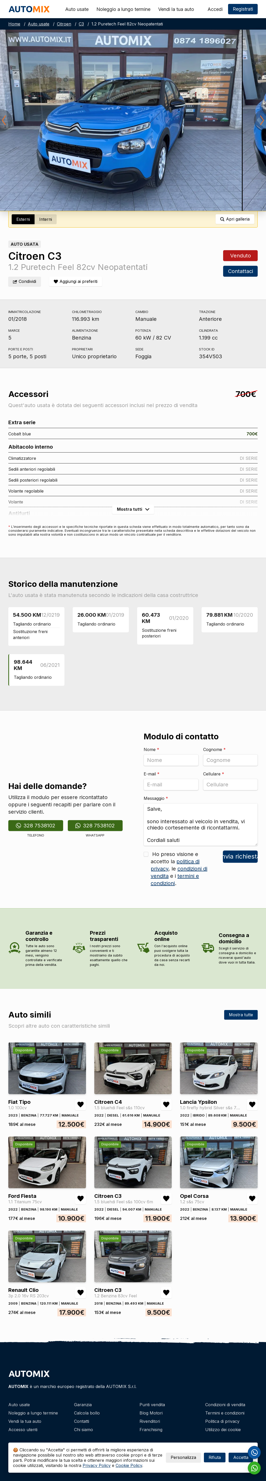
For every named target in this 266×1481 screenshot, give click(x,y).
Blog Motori (151, 1413)
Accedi (215, 9)
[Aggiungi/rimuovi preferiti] (75, 281)
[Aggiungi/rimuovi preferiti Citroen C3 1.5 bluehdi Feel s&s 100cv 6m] (166, 1198)
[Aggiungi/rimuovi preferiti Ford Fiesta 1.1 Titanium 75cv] (80, 1198)
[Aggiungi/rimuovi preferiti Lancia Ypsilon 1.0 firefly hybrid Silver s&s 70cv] (252, 1104)
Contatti (81, 1421)
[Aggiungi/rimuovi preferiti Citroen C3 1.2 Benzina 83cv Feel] (166, 1292)
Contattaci (240, 271)
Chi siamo (83, 1429)
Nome (151, 749)
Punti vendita (152, 1404)
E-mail (151, 773)
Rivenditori (149, 1421)
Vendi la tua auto (176, 9)
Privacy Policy (97, 1465)
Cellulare (213, 773)
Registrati (243, 9)
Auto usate (77, 9)
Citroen (64, 23)
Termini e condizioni (224, 1413)
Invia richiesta (240, 856)
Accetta (240, 1457)
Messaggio (156, 798)
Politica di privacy (222, 1421)
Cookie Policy (129, 1465)
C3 (81, 23)
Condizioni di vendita (225, 1404)
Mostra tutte (241, 1014)
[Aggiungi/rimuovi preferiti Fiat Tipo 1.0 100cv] (80, 1104)
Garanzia (83, 1404)
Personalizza (183, 1457)
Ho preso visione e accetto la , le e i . (179, 868)
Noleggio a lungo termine (123, 9)
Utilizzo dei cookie (223, 1429)
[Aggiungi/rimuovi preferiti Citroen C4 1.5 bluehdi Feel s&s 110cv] (166, 1104)
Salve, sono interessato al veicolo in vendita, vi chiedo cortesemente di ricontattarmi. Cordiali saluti (201, 824)
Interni (45, 219)
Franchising (150, 1429)
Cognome (214, 749)
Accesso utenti (22, 1429)
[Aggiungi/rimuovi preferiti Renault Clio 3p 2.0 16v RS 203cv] (80, 1292)
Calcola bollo (87, 1413)
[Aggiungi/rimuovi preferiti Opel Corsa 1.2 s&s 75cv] (252, 1198)
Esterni (23, 219)
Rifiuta (215, 1457)
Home (14, 23)
